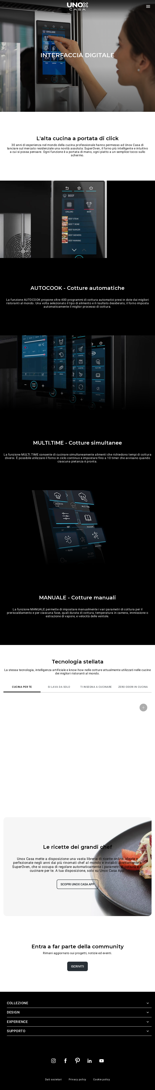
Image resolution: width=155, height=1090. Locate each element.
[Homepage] (77, 6)
